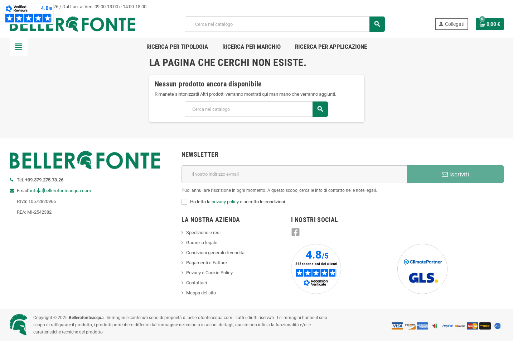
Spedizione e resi (203, 232)
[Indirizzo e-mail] (294, 174)
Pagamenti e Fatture (206, 262)
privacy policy (225, 201)
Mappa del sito (201, 292)
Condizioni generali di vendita (215, 252)
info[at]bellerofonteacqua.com (60, 190)
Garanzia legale (201, 242)
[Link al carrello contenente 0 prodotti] (490, 24)
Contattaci (196, 282)
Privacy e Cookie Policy (209, 272)
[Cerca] (284, 24)
